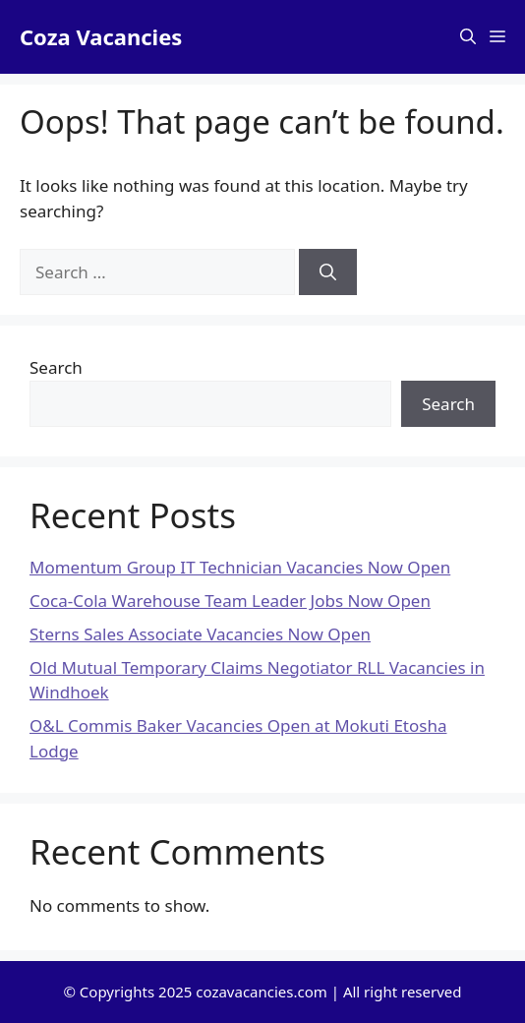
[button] (468, 37)
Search (56, 367)
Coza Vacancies (101, 36)
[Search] (328, 272)
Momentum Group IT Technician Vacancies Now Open (239, 567)
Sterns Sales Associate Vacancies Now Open (200, 634)
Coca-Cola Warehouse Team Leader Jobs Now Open (230, 600)
